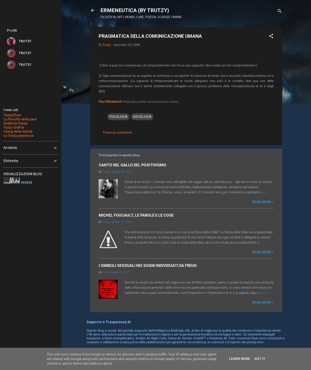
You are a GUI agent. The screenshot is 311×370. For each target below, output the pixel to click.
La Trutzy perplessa (18, 136)
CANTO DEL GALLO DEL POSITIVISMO (132, 165)
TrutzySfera (12, 115)
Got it (259, 359)
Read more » (263, 202)
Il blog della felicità (17, 131)
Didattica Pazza (15, 123)
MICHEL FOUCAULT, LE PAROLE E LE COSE (136, 215)
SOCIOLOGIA (142, 117)
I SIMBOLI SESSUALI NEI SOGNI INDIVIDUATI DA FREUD (148, 265)
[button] (271, 36)
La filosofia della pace (20, 119)
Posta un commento (117, 132)
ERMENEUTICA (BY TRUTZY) (134, 10)
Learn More (239, 359)
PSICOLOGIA (118, 117)
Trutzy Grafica (13, 127)
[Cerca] (279, 11)
